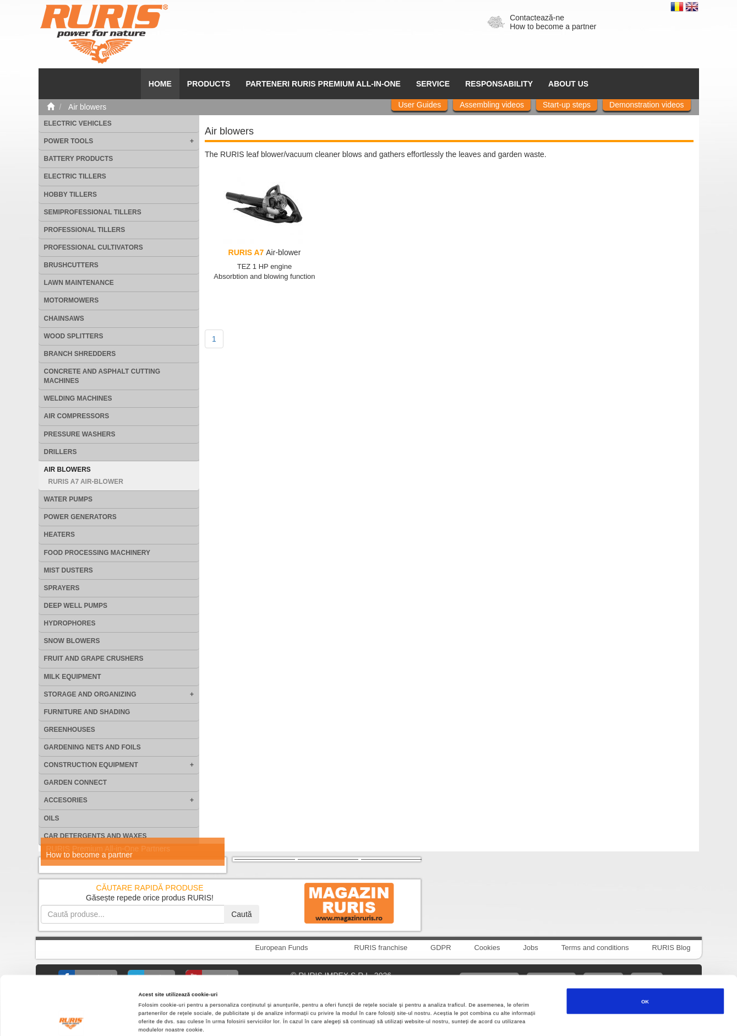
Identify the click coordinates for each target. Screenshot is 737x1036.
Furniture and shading (87, 712)
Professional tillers (84, 230)
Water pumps (68, 499)
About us (568, 83)
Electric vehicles (78, 123)
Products (209, 83)
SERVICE (433, 83)
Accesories (66, 800)
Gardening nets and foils (92, 747)
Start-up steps (567, 104)
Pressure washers (80, 434)
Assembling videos (492, 104)
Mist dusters (68, 570)
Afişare (440, 1018)
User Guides (419, 104)
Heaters (59, 534)
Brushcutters (71, 265)
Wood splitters (73, 336)
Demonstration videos (646, 104)
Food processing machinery (97, 553)
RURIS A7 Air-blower (85, 481)
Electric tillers (75, 176)
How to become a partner (553, 26)
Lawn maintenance (79, 283)
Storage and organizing (90, 694)
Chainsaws (64, 318)
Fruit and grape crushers (94, 658)
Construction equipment (91, 765)
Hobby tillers (70, 194)
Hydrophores (70, 623)
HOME (160, 83)
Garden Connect (75, 782)
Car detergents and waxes (95, 836)
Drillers (60, 452)
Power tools (69, 141)
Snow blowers (72, 641)
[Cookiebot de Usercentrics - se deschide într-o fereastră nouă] (71, 1017)
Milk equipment (72, 677)
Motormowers (71, 300)
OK (645, 946)
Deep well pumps (76, 605)
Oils (51, 818)
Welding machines (78, 398)
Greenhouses (69, 729)
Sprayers (62, 588)
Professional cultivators (93, 247)
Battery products (78, 159)
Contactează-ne (537, 17)
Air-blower (264, 252)
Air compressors (77, 416)
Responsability (499, 83)
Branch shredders (80, 354)
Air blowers (67, 469)
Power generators (80, 517)
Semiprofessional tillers (92, 212)
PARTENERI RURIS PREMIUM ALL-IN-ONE (323, 83)
